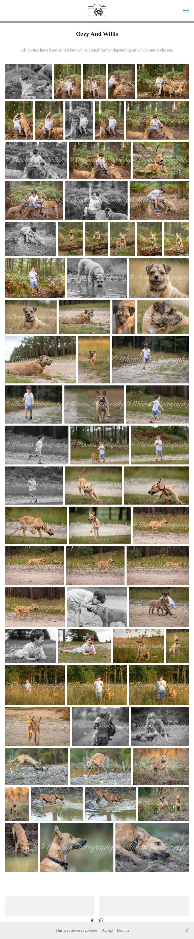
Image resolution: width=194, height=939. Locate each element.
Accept (107, 930)
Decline (123, 930)
